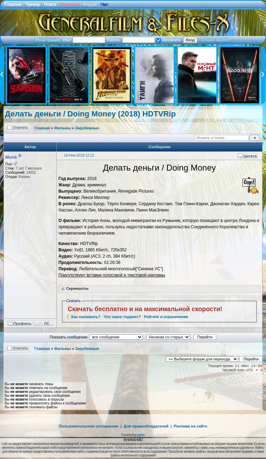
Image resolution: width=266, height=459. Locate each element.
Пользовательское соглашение (88, 426)
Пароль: (130, 40)
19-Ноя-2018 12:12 (79, 155)
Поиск (50, 4)
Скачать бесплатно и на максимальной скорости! (145, 309)
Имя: (84, 40)
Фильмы (62, 128)
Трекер (33, 4)
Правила (70, 4)
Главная (13, 4)
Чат (104, 4)
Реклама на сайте (190, 426)
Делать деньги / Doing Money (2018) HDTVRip (90, 113)
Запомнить (168, 40)
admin (141, 435)
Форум (90, 4)
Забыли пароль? (215, 40)
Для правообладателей (146, 426)
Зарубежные (87, 128)
